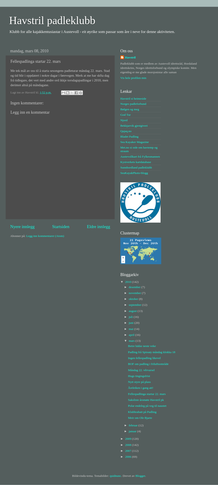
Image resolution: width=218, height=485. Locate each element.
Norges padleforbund (133, 104)
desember (135, 287)
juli (131, 317)
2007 (128, 450)
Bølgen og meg (129, 109)
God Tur (125, 114)
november (135, 293)
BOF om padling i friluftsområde (148, 364)
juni (131, 322)
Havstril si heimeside (133, 98)
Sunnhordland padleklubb (136, 167)
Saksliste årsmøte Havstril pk (146, 400)
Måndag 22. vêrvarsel (141, 370)
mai (131, 329)
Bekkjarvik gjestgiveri (134, 125)
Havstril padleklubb (52, 20)
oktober (134, 299)
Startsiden (60, 226)
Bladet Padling (129, 136)
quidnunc (115, 475)
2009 (128, 438)
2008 (128, 445)
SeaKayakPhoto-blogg (134, 173)
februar (133, 425)
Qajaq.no (125, 131)
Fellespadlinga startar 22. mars (147, 394)
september (135, 305)
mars (132, 340)
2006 (128, 456)
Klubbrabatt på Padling (142, 412)
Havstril (130, 57)
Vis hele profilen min (133, 78)
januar (133, 431)
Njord (124, 120)
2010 (128, 282)
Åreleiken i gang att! (140, 388)
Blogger (140, 475)
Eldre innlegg (98, 226)
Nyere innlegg (22, 226)
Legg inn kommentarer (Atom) (45, 236)
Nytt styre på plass (139, 382)
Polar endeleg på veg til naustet (147, 405)
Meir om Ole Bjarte (140, 418)
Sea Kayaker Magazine (134, 142)
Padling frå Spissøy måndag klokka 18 (151, 352)
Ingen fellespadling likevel (144, 358)
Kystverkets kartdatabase (135, 162)
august (133, 311)
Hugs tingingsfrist (139, 376)
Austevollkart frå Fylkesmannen (140, 156)
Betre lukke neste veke (142, 346)
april (132, 335)
